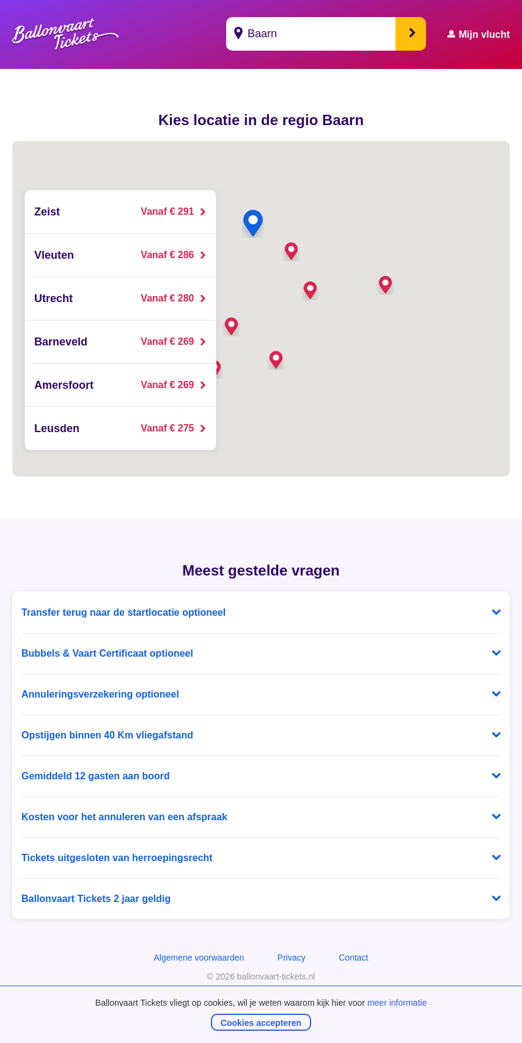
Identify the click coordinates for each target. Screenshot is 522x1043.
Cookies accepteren (261, 1023)
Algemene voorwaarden (198, 957)
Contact (353, 957)
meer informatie (397, 1003)
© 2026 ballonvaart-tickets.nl (261, 976)
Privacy (292, 957)
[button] (231, 326)
